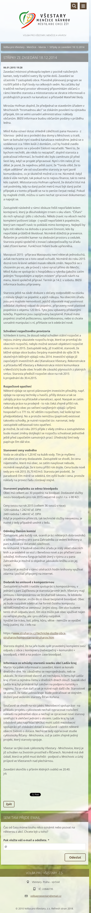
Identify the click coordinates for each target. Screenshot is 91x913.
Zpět (9, 804)
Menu (83, 6)
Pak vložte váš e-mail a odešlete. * (26, 840)
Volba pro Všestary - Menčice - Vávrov (24, 47)
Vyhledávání (74, 6)
